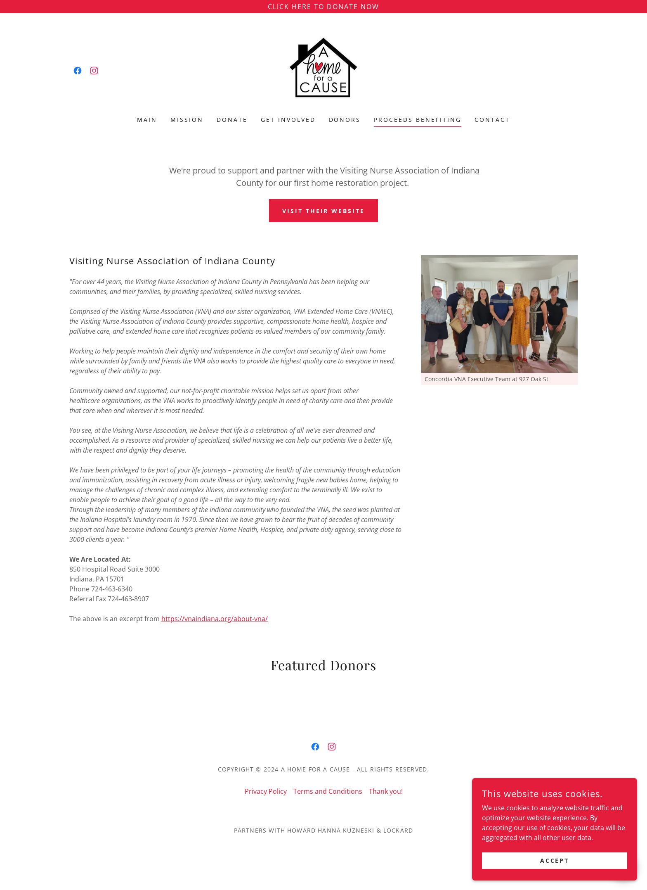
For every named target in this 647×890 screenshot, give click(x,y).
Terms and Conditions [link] (327, 791)
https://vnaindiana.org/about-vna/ (214, 618)
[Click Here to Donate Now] (323, 7)
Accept (554, 860)
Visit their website (323, 211)
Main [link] (147, 119)
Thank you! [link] (386, 791)
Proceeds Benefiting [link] (417, 119)
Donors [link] (345, 119)
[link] (77, 70)
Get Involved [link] (288, 119)
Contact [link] (492, 119)
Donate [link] (232, 119)
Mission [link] (186, 119)
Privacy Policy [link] (266, 791)
